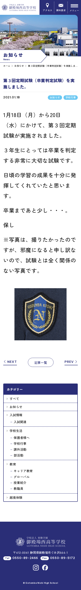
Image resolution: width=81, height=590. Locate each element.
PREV (71, 362)
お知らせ (16, 406)
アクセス (47, 7)
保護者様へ (22, 437)
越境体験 (16, 497)
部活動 (18, 455)
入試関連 (20, 421)
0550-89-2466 (25, 558)
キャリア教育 (23, 471)
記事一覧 (40, 362)
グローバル (22, 476)
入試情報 (16, 415)
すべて (14, 398)
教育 (13, 464)
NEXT (10, 362)
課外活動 (20, 449)
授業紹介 (20, 482)
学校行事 (20, 443)
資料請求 (60, 7)
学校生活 (16, 430)
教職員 (18, 488)
